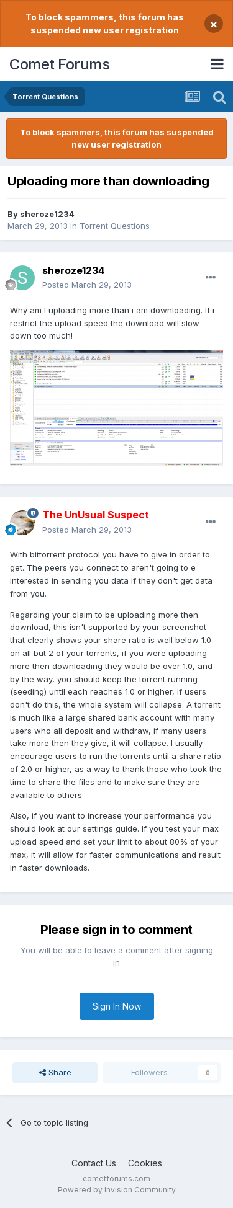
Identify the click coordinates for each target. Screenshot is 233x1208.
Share (55, 1072)
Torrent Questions (115, 226)
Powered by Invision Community (117, 1189)
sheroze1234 (47, 214)
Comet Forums (59, 64)
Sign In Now (117, 1006)
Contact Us (93, 1163)
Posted (87, 285)
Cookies (145, 1163)
